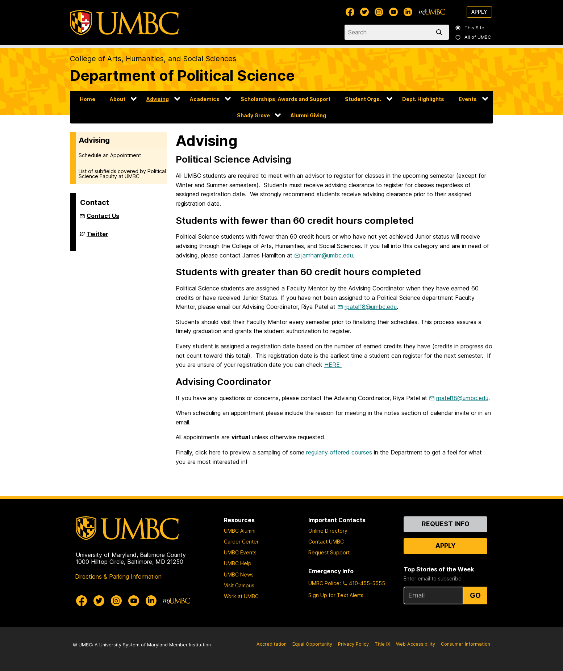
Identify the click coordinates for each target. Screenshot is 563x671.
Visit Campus (239, 585)
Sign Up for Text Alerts (335, 595)
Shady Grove (253, 115)
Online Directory (327, 531)
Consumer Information (465, 644)
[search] (441, 32)
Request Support (329, 552)
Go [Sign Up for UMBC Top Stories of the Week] (475, 595)
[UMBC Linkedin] (408, 12)
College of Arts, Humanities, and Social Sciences (153, 58)
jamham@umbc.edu (327, 255)
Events (468, 99)
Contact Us (103, 215)
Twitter (97, 237)
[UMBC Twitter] (364, 12)
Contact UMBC (326, 541)
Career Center (241, 541)
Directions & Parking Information (118, 576)
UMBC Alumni (239, 531)
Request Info (446, 524)
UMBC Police (323, 583)
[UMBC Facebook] (350, 12)
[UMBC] (124, 22)
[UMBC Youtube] (393, 12)
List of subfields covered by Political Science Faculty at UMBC (122, 173)
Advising (157, 99)
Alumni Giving (308, 115)
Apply (479, 12)
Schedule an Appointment (110, 155)
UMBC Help (237, 563)
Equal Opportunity (312, 644)
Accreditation (272, 644)
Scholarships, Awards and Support (285, 99)
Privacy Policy (353, 644)
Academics (205, 99)
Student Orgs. (363, 99)
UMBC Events (240, 552)
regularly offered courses (339, 452)
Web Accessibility (415, 644)
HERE (333, 364)
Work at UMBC (241, 596)
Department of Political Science (182, 75)
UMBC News (239, 574)
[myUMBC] (432, 12)
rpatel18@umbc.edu (371, 306)
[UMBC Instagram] (379, 12)
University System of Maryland (133, 644)
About (117, 99)
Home (87, 99)
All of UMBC (473, 37)
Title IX (382, 644)
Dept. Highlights (423, 99)
